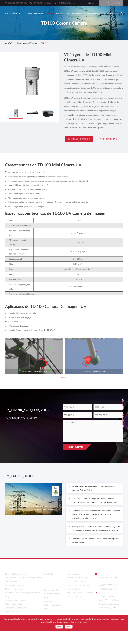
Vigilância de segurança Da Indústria (80, 593)
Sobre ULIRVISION (35, 13)
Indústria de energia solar (76, 582)
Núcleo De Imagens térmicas (16, 600)
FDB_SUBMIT (75, 446)
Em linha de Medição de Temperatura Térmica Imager (22, 595)
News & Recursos (91, 13)
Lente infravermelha (12, 612)
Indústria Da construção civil (78, 585)
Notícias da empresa (52, 592)
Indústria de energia (74, 597)
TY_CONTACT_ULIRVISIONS (78, 139)
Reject (59, 627)
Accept (68, 627)
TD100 (45, 43)
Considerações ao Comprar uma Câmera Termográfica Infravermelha (94, 541)
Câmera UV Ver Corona (31, 43)
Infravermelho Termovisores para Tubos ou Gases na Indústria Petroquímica (93, 489)
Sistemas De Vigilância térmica (16, 608)
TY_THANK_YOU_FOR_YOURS (30, 410)
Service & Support (74, 13)
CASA (10, 43)
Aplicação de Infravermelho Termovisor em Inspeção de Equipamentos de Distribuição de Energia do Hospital (94, 529)
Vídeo (46, 607)
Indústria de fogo (73, 589)
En (93, 3)
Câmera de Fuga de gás (14, 589)
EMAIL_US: (103, 574)
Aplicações (60, 13)
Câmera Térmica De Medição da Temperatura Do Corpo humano (24, 580)
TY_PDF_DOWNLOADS (106, 139)
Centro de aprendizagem (53, 603)
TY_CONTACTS (107, 13)
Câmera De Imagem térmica (16, 574)
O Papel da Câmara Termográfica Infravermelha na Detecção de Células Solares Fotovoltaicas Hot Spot (93, 501)
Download (48, 600)
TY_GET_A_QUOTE (111, 3)
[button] (53, 112)
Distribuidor (48, 574)
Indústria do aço (73, 574)
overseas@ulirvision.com (17, 3)
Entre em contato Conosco (108, 568)
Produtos (49, 13)
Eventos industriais (51, 588)
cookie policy (68, 622)
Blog (46, 596)
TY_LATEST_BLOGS (26, 477)
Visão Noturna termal (13, 604)
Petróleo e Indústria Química (77, 578)
